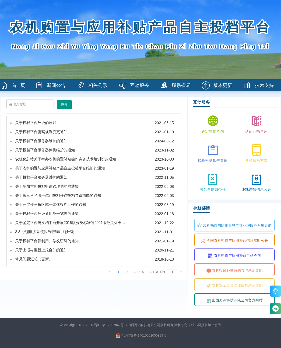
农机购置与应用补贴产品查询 (234, 255)
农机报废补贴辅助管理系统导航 (234, 270)
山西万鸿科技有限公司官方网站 (234, 300)
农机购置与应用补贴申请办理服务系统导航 (234, 226)
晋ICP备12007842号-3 (110, 325)
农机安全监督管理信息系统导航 (234, 285)
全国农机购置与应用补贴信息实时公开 (234, 240)
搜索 (64, 105)
